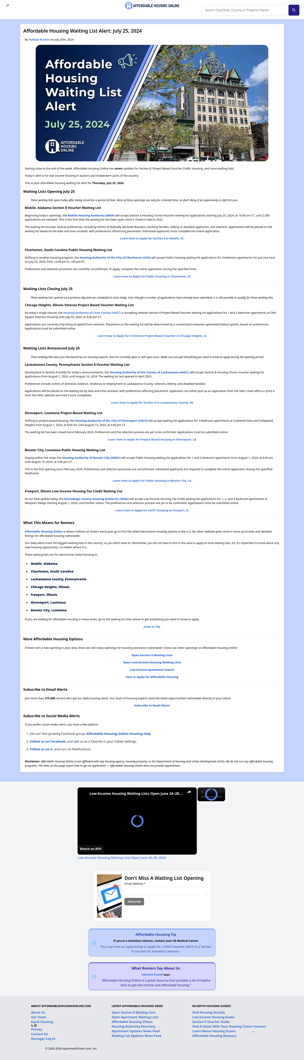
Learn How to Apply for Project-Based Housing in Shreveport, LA (152, 439)
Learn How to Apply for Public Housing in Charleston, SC (152, 276)
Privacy (36, 1029)
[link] (84, 794)
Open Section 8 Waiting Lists (133, 1012)
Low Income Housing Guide (213, 1017)
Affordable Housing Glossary (214, 1036)
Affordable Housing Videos (132, 1022)
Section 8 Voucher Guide (211, 1022)
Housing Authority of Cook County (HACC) (92, 313)
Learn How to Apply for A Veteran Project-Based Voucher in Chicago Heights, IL (151, 336)
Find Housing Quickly (208, 1012)
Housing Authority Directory (133, 1026)
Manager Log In (43, 1039)
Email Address (134, 883)
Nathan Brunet (39, 39)
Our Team (38, 1017)
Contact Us (39, 1034)
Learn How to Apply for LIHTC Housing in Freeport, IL (152, 510)
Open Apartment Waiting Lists (135, 1017)
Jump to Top (152, 626)
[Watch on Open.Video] (91, 848)
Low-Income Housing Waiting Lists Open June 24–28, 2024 (137, 793)
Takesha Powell (152, 974)
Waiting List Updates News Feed (136, 1036)
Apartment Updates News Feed (136, 1031)
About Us (38, 1012)
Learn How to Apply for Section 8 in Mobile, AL (152, 238)
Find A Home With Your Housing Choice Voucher (229, 1026)
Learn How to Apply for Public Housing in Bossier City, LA (152, 480)
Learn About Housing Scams (214, 1031)
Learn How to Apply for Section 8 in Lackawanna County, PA (152, 402)
